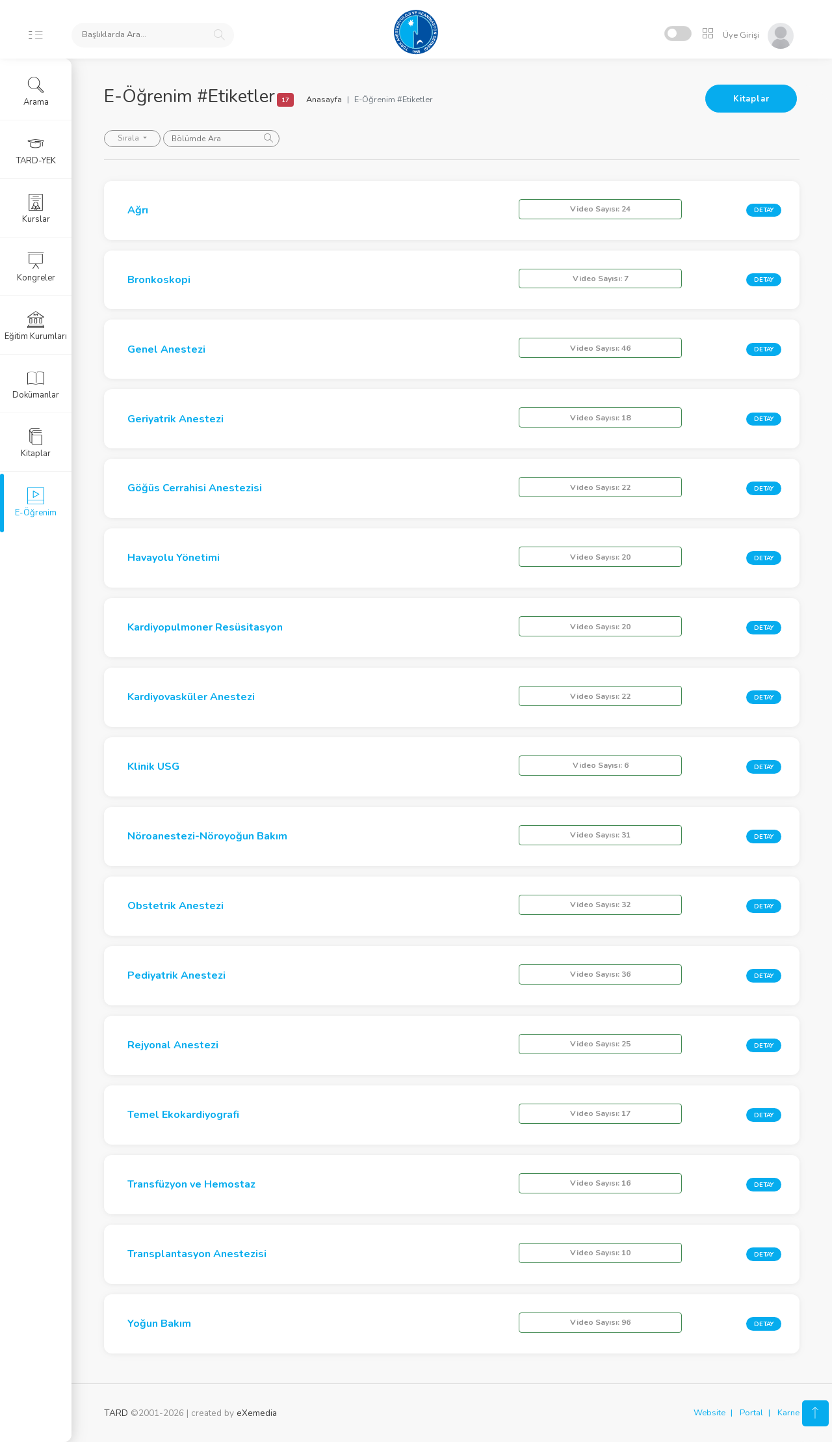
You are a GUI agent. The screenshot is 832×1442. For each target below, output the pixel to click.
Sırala (129, 138)
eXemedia (257, 1413)
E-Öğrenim (36, 502)
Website (709, 1413)
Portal (751, 1413)
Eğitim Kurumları (36, 326)
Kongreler (36, 267)
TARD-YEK (36, 150)
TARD (116, 1413)
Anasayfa (324, 99)
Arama (36, 91)
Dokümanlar (35, 384)
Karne (788, 1413)
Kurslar (36, 209)
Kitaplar (751, 99)
